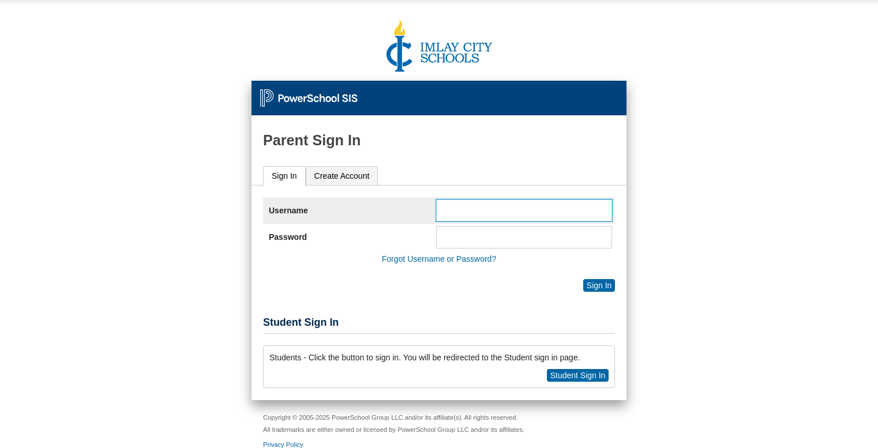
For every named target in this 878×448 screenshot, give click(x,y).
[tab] (284, 176)
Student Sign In (578, 375)
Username (288, 210)
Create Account (342, 175)
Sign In (284, 175)
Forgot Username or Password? (439, 258)
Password (288, 237)
